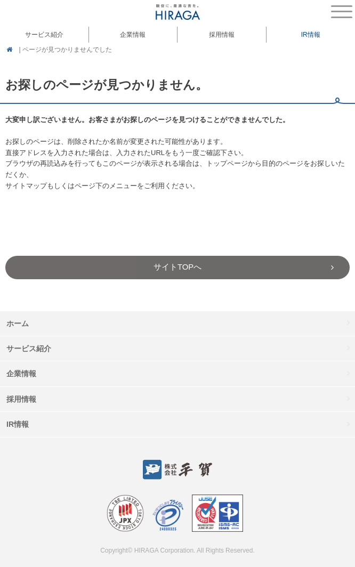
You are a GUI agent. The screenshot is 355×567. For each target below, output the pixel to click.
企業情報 (21, 373)
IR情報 (17, 424)
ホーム (17, 323)
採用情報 (222, 34)
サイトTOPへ (177, 267)
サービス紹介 (28, 348)
